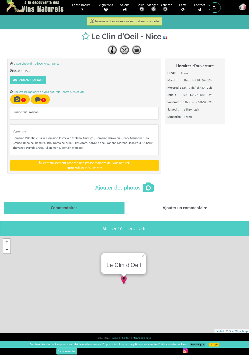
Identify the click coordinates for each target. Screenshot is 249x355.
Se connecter (67, 351)
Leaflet (220, 331)
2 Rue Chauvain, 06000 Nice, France (36, 63)
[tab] (64, 208)
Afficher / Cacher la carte (125, 228)
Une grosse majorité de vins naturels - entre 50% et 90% (49, 92)
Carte (183, 7)
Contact (199, 7)
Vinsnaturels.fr (37, 6)
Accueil (116, 337)
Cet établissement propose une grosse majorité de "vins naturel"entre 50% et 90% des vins (84, 165)
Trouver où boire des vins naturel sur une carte (124, 21)
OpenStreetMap (238, 331)
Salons (125, 7)
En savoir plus (197, 344)
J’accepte (214, 344)
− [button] (7, 249)
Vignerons (106, 7)
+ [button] (7, 242)
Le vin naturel (81, 7)
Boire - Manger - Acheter (154, 8)
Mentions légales (142, 337)
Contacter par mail (28, 80)
